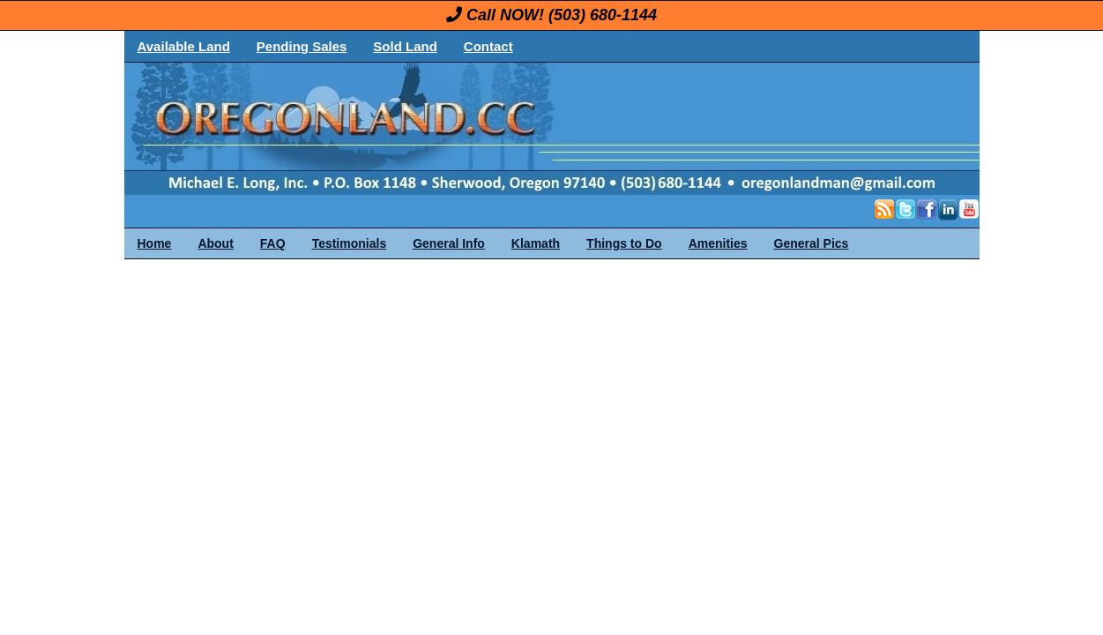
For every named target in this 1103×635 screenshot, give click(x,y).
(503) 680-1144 (602, 15)
